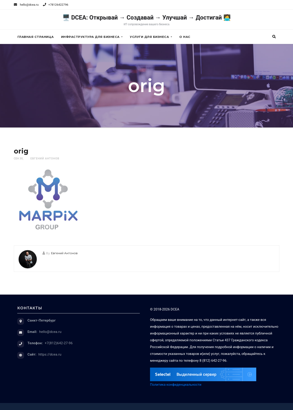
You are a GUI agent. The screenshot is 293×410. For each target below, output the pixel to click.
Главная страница (35, 37)
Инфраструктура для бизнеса (92, 37)
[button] (274, 37)
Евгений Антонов (44, 158)
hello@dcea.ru (26, 4)
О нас (184, 37)
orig (21, 151)
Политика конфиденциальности (175, 385)
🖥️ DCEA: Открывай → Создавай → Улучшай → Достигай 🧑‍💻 (146, 20)
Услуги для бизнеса (151, 37)
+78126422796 (58, 4)
